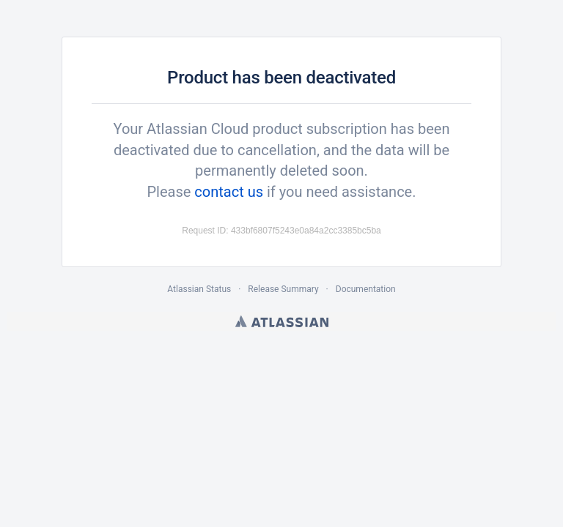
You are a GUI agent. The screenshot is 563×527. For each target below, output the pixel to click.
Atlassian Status (199, 289)
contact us (228, 192)
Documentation (366, 289)
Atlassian (281, 321)
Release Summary (283, 289)
